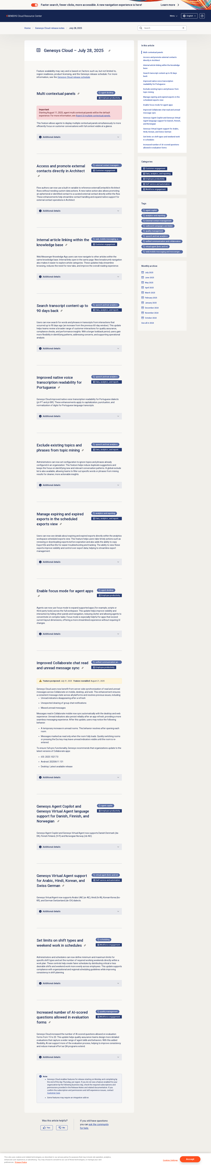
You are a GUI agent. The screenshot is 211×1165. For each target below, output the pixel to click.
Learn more (170, 5)
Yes (48, 1128)
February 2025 (151, 182)
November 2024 (151, 197)
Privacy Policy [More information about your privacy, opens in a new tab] (21, 1162)
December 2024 (152, 192)
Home (27, 28)
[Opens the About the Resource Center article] (202, 15)
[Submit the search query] (141, 28)
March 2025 (150, 177)
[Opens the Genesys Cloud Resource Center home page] (24, 16)
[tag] (150, 94)
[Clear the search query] (183, 28)
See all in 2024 (147, 207)
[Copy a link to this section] (109, 50)
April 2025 (149, 172)
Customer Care (53, 1093)
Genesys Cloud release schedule (74, 77)
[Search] (162, 28)
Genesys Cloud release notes (49, 28)
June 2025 (149, 162)
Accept (190, 1159)
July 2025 (149, 157)
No (63, 1128)
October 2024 (151, 202)
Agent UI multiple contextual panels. (93, 115)
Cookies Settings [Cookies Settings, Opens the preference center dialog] (170, 1160)
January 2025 (151, 187)
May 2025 (149, 167)
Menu (190, 16)
